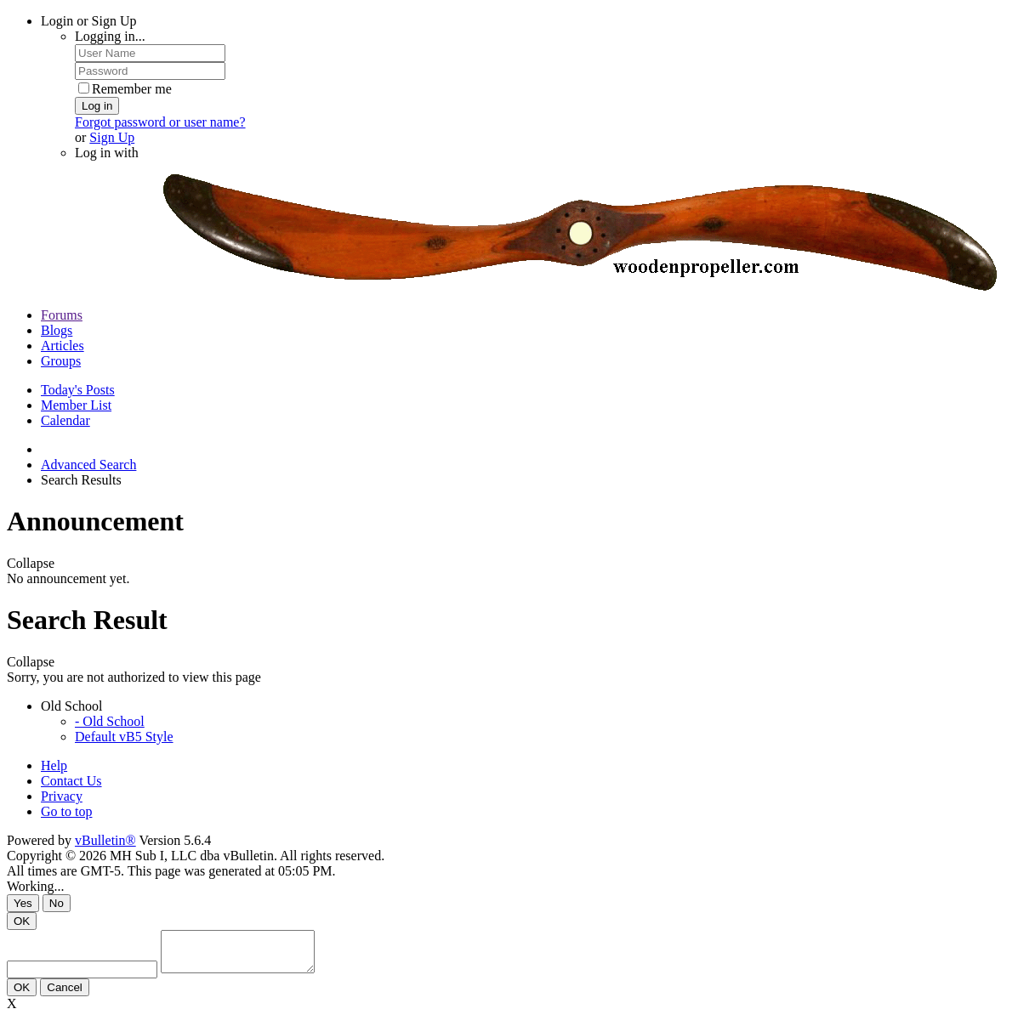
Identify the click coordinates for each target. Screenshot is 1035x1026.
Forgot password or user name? (160, 122)
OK (22, 921)
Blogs (56, 330)
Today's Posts (78, 390)
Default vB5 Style (124, 736)
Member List (76, 405)
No (56, 903)
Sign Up (111, 137)
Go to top (66, 811)
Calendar (65, 420)
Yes (23, 903)
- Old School (110, 721)
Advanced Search (88, 464)
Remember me (125, 89)
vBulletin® (105, 840)
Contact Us (71, 781)
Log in (97, 105)
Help (54, 765)
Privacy (61, 796)
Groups (61, 361)
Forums (61, 315)
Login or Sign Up (88, 21)
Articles (62, 345)
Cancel (64, 995)
